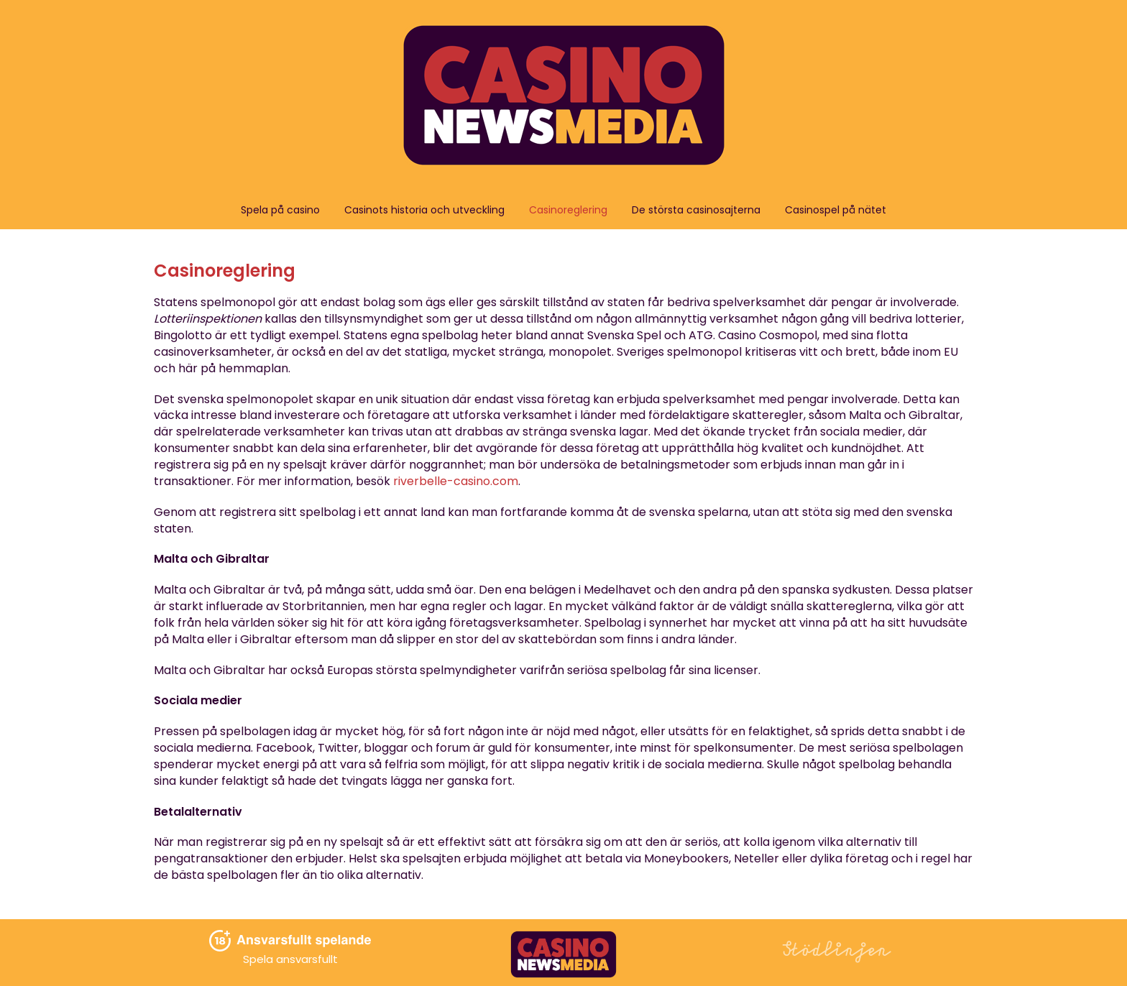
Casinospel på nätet (835, 210)
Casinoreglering (568, 210)
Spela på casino (280, 210)
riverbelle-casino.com (455, 481)
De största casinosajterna (696, 210)
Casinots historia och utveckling (424, 210)
